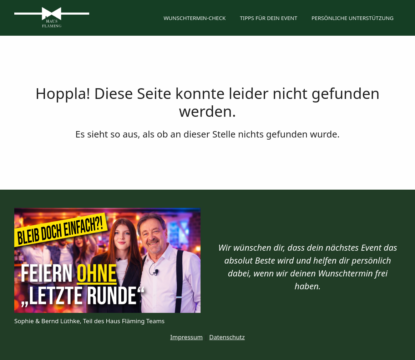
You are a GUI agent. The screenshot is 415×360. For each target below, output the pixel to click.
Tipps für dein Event (268, 17)
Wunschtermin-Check (194, 17)
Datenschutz (227, 337)
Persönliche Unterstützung (353, 17)
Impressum (186, 337)
